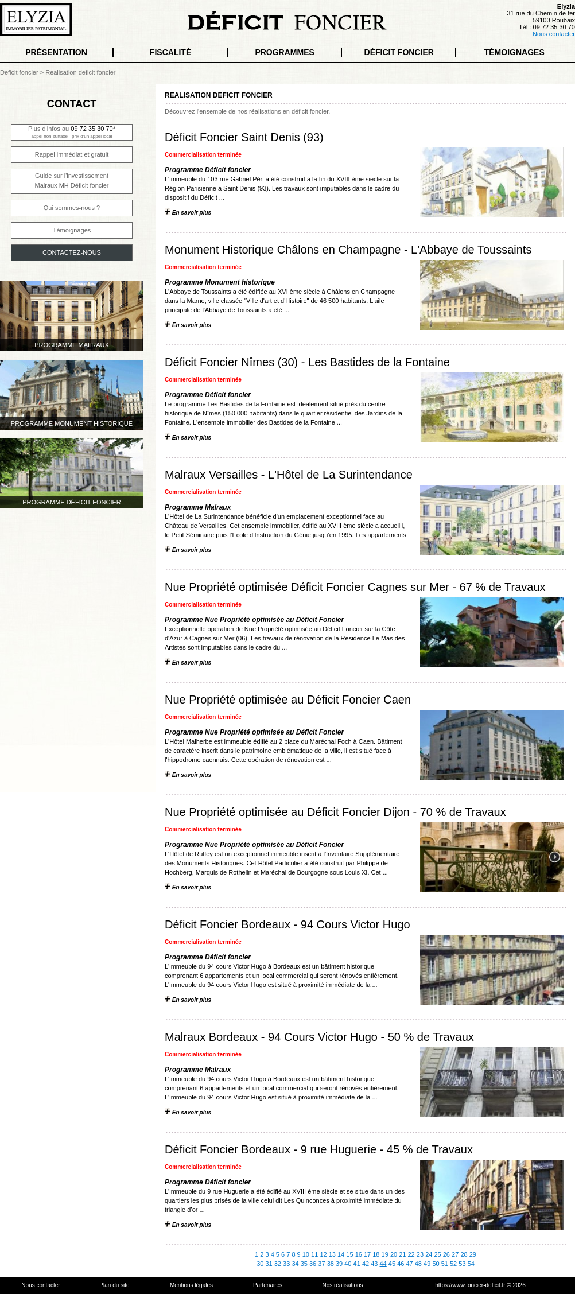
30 (260, 1263)
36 (312, 1263)
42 (365, 1263)
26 (446, 1254)
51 (444, 1263)
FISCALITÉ (170, 52)
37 (321, 1263)
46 (400, 1263)
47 (409, 1263)
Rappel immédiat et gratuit (71, 154)
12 (323, 1254)
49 (427, 1263)
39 (339, 1263)
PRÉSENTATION (56, 52)
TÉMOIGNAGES (514, 52)
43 (374, 1263)
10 (305, 1254)
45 (391, 1263)
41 (356, 1263)
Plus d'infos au (71, 132)
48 (418, 1263)
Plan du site (114, 1285)
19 (385, 1254)
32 (277, 1263)
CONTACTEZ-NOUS (71, 252)
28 (463, 1254)
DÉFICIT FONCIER (399, 52)
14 (340, 1254)
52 (453, 1263)
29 (472, 1254)
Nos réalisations (342, 1285)
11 (314, 1254)
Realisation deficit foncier (80, 72)
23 (420, 1254)
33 (286, 1263)
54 (471, 1263)
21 (402, 1254)
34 (295, 1263)
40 (347, 1263)
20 (393, 1254)
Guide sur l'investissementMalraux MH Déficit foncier (72, 180)
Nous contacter (554, 33)
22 (411, 1254)
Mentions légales (191, 1285)
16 (358, 1254)
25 (437, 1254)
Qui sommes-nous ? (72, 207)
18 (375, 1254)
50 (435, 1263)
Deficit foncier (19, 72)
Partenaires (267, 1285)
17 (367, 1254)
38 (330, 1263)
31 (268, 1263)
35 (304, 1263)
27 (455, 1254)
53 (462, 1263)
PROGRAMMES (284, 52)
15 (349, 1254)
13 (332, 1254)
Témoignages (72, 230)
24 (428, 1254)
